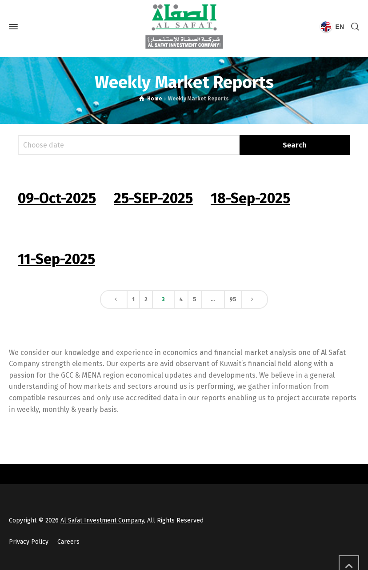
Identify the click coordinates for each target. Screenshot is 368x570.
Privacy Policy (28, 542)
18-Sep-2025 (250, 198)
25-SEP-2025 (153, 198)
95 (232, 299)
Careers (68, 542)
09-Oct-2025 (57, 198)
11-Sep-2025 (56, 259)
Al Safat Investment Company (102, 520)
